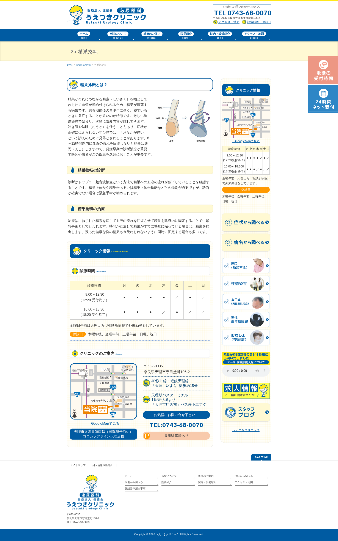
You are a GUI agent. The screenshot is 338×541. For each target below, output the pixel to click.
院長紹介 (166, 482)
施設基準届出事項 (135, 488)
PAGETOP (261, 457)
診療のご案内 (206, 476)
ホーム (129, 476)
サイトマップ (78, 465)
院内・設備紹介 (207, 482)
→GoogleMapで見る (103, 423)
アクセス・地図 (244, 482)
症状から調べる (244, 476)
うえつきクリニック (246, 430)
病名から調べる (134, 482)
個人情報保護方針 (102, 465)
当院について (169, 476)
